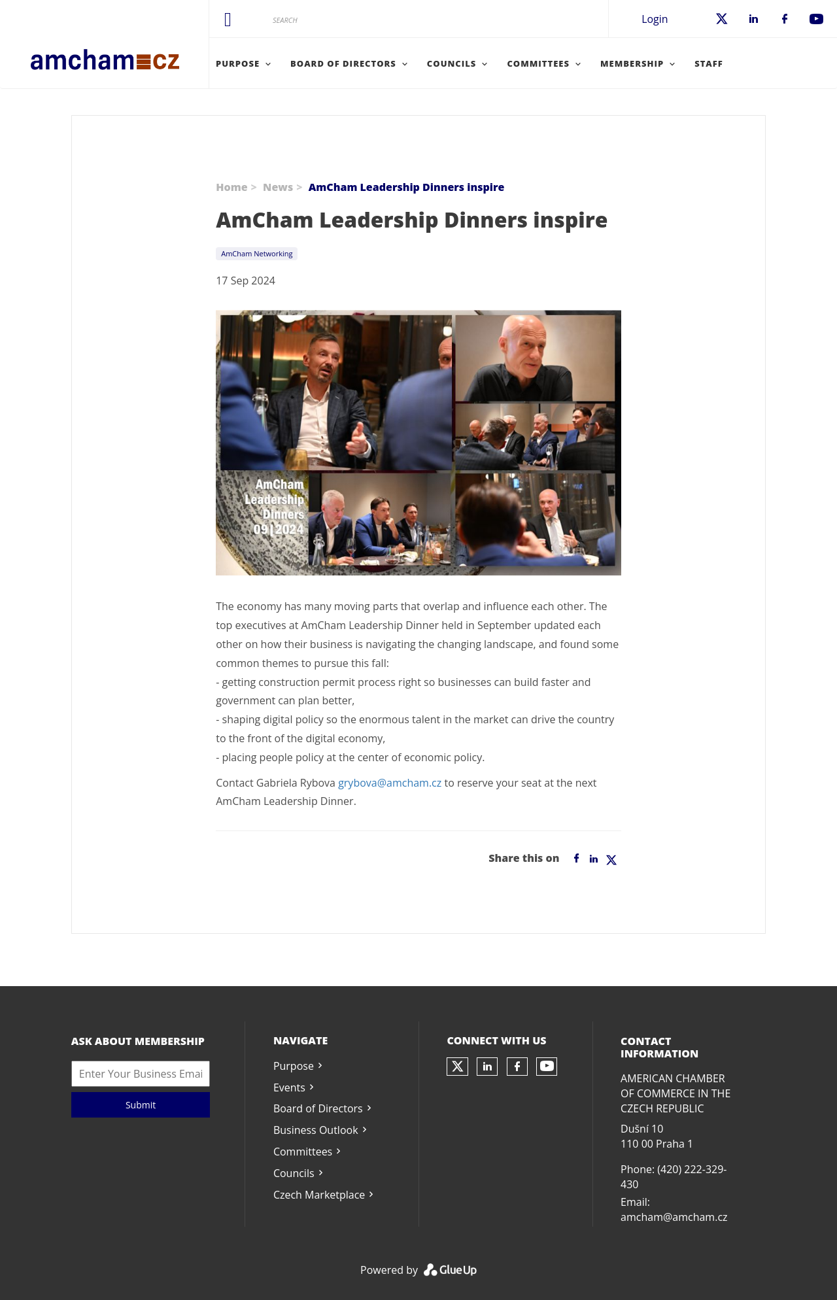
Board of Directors (318, 1108)
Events (289, 1087)
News (278, 187)
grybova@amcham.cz (389, 783)
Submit (141, 1105)
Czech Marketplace (319, 1195)
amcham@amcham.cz (674, 1217)
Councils (294, 1173)
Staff (708, 63)
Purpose (293, 1066)
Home (231, 187)
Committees (302, 1151)
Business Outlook (315, 1130)
